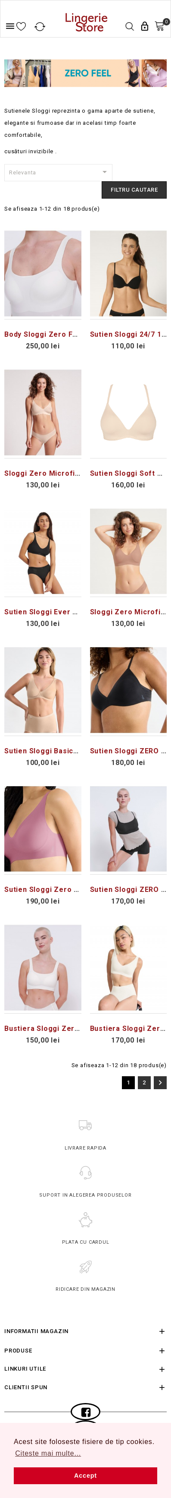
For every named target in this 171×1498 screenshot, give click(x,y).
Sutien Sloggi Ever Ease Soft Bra (63, 612)
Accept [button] (85, 1475)
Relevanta (59, 172)
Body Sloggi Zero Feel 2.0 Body (60, 334)
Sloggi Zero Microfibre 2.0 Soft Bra (68, 473)
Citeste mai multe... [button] (48, 1453)
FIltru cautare (134, 189)
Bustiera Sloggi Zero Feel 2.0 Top (64, 1028)
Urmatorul (160, 1082)
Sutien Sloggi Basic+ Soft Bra (57, 751)
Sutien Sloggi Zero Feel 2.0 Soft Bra (69, 889)
